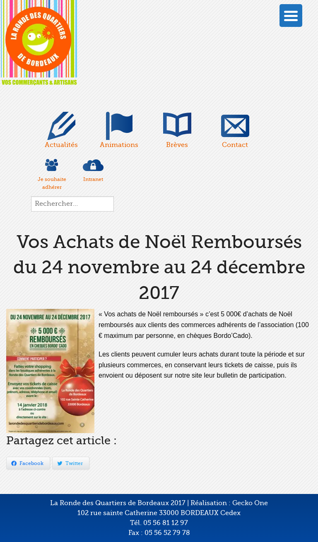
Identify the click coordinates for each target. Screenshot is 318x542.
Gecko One (250, 503)
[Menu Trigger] (290, 15)
